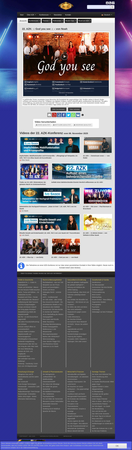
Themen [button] (45, 21)
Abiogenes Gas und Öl (25, 374)
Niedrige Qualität (82, 125)
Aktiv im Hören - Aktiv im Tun (101, 401)
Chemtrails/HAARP (49, 381)
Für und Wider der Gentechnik (53, 399)
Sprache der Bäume (49, 411)
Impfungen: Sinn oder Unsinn (77, 341)
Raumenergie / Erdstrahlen (27, 394)
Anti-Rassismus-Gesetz (50, 344)
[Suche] (98, 7)
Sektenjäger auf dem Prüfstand (102, 312)
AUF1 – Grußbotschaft (50, 297)
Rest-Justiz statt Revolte (51, 319)
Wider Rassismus (48, 322)
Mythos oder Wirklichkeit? (51, 336)
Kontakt (68, 15)
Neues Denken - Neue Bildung (102, 299)
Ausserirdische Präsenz (100, 404)
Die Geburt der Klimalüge (51, 384)
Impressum (67, 436)
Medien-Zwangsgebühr (50, 326)
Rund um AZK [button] (83, 21)
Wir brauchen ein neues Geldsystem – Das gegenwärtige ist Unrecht (78, 389)
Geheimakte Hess (24, 356)
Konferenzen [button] (44, 15)
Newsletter (58, 15)
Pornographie (96, 304)
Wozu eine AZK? (97, 418)
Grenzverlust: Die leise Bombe (53, 309)
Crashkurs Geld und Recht (76, 394)
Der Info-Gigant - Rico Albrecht (77, 423)
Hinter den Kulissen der (100, 428)
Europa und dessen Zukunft (27, 307)
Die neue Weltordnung (25, 349)
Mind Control (96, 294)
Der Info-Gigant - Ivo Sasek (101, 406)
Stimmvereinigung (49, 339)
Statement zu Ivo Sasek (50, 346)
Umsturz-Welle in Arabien (26, 331)
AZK (105, 411)
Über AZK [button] (31, 15)
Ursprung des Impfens (74, 336)
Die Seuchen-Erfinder (74, 319)
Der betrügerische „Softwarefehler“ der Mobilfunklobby (49, 376)
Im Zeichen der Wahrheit (51, 312)
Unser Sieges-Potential (99, 399)
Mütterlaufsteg (96, 297)
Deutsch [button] (106, 15)
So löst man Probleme (99, 431)
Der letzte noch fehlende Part (101, 374)
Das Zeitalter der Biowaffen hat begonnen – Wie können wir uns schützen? (78, 302)
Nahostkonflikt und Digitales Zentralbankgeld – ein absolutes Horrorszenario (77, 376)
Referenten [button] (57, 21)
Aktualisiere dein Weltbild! (51, 307)
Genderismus (96, 282)
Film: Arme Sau (72, 401)
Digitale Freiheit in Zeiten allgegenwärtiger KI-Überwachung (100, 389)
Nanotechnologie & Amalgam (77, 334)
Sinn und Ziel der (98, 411)
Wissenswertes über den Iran (27, 344)
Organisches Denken (99, 302)
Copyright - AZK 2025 (27, 436)
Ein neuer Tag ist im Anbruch (101, 416)
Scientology (96, 309)
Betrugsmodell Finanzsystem (76, 396)
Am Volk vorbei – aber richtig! (52, 299)
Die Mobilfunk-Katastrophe (51, 391)
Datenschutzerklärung (49, 436)
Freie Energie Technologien (27, 384)
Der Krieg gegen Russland (26, 309)
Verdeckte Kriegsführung (26, 341)
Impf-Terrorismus (72, 331)
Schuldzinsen (71, 414)
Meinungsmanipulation (50, 334)
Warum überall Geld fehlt (75, 431)
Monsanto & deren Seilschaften (53, 401)
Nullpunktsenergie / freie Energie (29, 391)
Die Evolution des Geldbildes (76, 399)
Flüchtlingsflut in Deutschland (27, 339)
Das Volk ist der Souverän (100, 414)
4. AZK (110, 428)
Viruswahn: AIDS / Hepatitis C (77, 339)
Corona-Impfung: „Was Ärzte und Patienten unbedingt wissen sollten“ (78, 294)
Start (22, 15)
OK (117, 446)
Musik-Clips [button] (70, 21)
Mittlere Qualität (62, 125)
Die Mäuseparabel (98, 285)
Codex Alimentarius (73, 317)
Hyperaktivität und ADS (75, 329)
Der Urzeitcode (23, 381)
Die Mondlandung (98, 409)
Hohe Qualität (43, 125)
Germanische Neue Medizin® (77, 322)
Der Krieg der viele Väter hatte (28, 346)
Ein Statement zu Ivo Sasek (101, 421)
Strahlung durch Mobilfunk (51, 409)
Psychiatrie (95, 307)
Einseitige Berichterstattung (52, 324)
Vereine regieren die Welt (75, 421)
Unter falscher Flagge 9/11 (51, 341)
